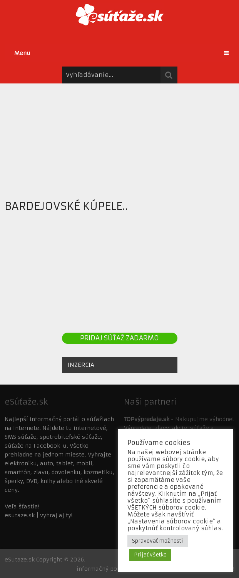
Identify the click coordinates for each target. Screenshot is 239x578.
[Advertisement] (119, 137)
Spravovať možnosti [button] (157, 541)
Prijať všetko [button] (150, 554)
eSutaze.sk (20, 559)
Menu (22, 53)
